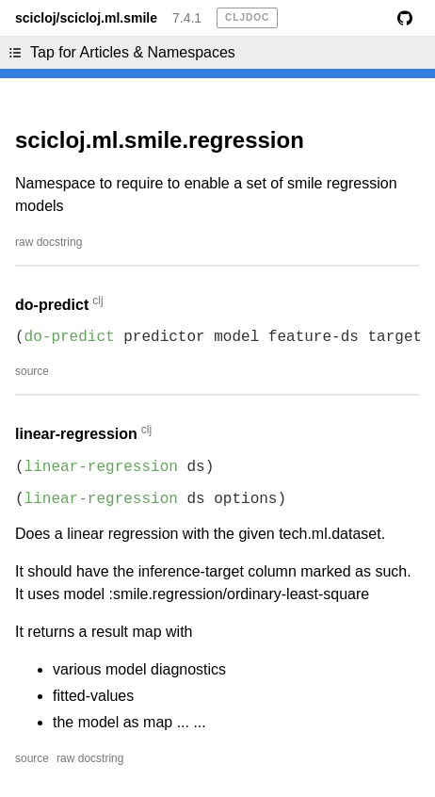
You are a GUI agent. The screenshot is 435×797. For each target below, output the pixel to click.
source (32, 371)
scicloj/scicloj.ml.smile (86, 17)
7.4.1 (186, 17)
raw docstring (48, 242)
